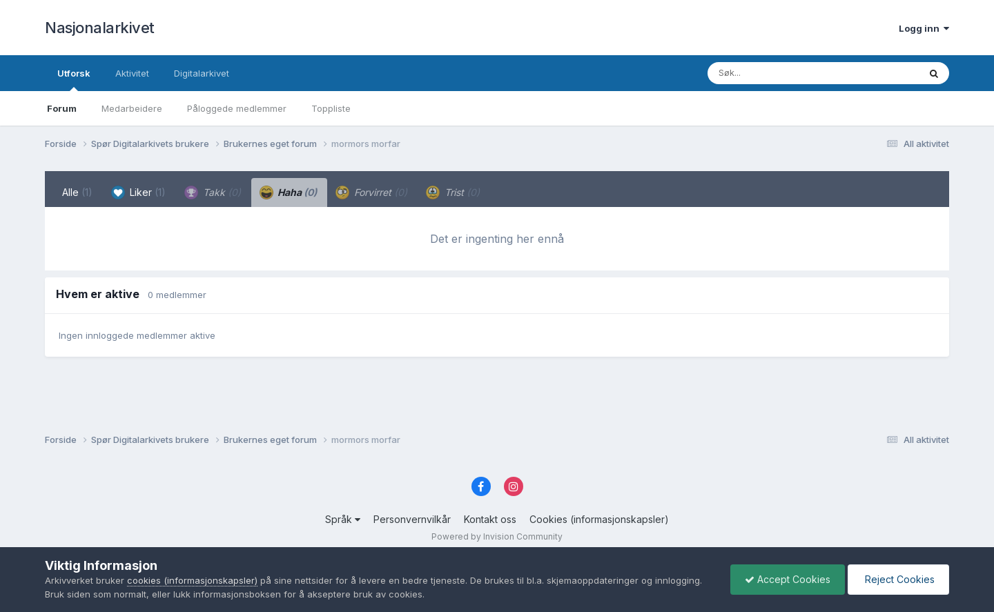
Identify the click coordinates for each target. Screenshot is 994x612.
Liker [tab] (138, 192)
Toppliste (331, 108)
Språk (342, 519)
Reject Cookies (898, 579)
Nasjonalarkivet (100, 28)
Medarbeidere (131, 108)
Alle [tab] (77, 192)
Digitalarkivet (201, 73)
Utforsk (73, 79)
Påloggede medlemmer (236, 108)
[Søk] (778, 73)
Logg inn (924, 28)
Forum (62, 108)
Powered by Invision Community (497, 536)
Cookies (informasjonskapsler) (599, 519)
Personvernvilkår (412, 519)
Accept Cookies (787, 579)
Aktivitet (132, 73)
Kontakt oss (490, 519)
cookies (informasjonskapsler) (192, 580)
